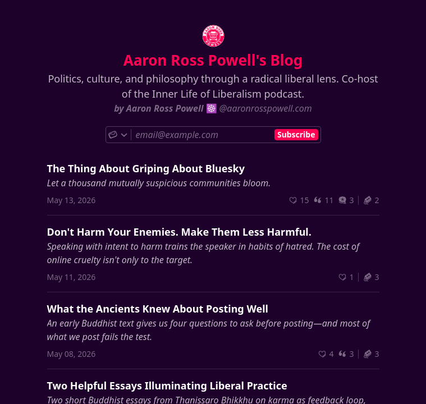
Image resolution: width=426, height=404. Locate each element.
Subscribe (296, 134)
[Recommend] (298, 200)
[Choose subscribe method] (118, 134)
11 (323, 200)
